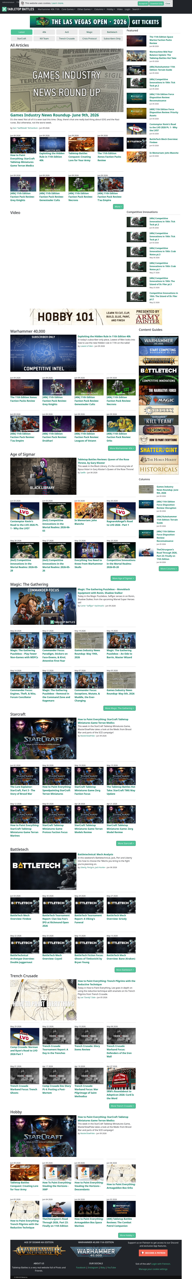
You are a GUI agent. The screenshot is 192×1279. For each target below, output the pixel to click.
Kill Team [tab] (44, 38)
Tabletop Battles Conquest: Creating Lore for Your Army (79, 157)
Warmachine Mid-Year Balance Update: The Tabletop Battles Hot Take (163, 55)
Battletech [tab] (112, 32)
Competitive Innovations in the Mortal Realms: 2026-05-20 (121, 564)
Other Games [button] (84, 9)
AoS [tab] (67, 32)
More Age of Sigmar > (123, 578)
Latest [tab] (22, 32)
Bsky (102, 1267)
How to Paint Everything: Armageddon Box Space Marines (89, 1222)
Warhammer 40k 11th (49, 9)
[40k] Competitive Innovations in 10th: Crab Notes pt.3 (163, 251)
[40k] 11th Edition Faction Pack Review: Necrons (80, 197)
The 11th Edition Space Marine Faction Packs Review (161, 40)
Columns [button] (98, 9)
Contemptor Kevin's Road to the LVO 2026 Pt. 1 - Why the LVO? (163, 127)
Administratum (8, 2)
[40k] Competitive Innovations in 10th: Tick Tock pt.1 (162, 236)
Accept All (143, 3)
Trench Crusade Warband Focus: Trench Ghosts (23, 1089)
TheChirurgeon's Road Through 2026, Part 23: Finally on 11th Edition (55, 1222)
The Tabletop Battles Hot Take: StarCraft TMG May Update (121, 790)
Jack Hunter (100, 867)
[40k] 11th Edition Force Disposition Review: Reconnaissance (162, 97)
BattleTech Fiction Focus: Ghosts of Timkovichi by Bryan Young (89, 959)
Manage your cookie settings (153, 1269)
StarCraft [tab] (21, 38)
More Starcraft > (126, 843)
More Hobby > (127, 1235)
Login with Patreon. (161, 1263)
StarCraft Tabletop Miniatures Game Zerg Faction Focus (87, 790)
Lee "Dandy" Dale (87, 997)
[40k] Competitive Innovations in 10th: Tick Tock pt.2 (162, 82)
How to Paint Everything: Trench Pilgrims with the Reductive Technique (24, 1224)
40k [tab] (44, 32)
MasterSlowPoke (87, 735)
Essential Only (156, 3)
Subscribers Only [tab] (112, 38)
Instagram (93, 1267)
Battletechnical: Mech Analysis (95, 854)
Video (120, 9)
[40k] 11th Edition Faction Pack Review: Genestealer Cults (51, 197)
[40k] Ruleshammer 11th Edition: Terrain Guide (162, 68)
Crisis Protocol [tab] (90, 38)
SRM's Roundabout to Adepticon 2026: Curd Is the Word (120, 1095)
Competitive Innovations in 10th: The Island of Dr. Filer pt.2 (164, 296)
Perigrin (90, 867)
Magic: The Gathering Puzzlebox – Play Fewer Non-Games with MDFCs (24, 654)
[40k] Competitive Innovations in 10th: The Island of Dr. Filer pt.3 (162, 281)
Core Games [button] (68, 9)
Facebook (81, 1267)
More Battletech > (125, 969)
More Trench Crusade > (122, 1105)
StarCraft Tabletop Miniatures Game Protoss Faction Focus (55, 829)
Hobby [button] (110, 9)
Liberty (83, 867)
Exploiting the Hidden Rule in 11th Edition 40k (52, 157)
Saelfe (83, 472)
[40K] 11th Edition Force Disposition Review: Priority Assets (164, 112)
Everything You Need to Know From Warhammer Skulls (89, 564)
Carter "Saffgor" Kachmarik (92, 605)
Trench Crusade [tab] (67, 38)
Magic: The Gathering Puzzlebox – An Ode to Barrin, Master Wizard (119, 654)
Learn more (57, 3)
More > (118, 206)
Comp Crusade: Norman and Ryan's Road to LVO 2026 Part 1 (24, 1050)
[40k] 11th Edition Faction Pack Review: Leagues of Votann (87, 437)
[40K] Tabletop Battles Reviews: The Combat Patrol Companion (119, 1222)
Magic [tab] (89, 32)
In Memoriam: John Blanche (164, 152)
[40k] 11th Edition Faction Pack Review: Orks (119, 437)
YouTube (111, 1267)
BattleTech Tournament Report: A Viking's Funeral (88, 919)
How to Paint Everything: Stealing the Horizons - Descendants (89, 1186)
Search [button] (135, 9)
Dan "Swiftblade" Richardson (25, 128)
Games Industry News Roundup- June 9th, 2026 (54, 114)
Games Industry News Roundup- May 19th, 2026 (87, 654)
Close (167, 3)
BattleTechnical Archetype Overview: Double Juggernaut (22, 959)
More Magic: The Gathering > (119, 708)
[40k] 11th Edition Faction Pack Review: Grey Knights (22, 197)
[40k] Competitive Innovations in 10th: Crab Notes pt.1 (163, 266)
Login (127, 9)
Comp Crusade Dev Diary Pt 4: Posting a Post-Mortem (56, 1089)
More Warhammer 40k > (122, 448)
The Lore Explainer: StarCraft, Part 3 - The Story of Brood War (22, 790)
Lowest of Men (86, 346)
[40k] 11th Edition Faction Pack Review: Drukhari (54, 437)
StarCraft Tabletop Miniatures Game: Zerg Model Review (120, 829)
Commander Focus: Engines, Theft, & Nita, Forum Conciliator (23, 694)
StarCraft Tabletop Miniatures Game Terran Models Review (89, 829)
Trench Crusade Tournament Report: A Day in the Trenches (55, 1049)
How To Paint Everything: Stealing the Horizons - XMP (56, 1186)
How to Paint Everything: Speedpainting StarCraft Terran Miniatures (56, 790)
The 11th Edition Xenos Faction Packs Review (109, 157)
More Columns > (169, 568)
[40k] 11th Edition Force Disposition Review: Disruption (166, 504)
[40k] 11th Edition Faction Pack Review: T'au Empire (110, 197)
